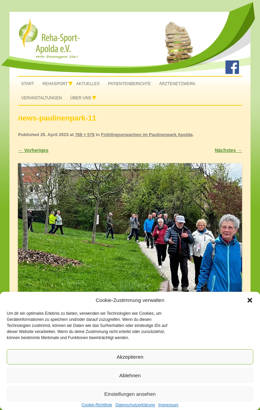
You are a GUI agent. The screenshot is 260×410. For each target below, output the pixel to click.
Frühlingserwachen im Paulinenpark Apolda (146, 134)
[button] (249, 300)
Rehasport (55, 83)
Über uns (80, 98)
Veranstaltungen (41, 98)
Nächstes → (228, 150)
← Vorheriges (33, 150)
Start (27, 83)
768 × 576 (84, 134)
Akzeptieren (129, 357)
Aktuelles (88, 83)
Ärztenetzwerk (177, 83)
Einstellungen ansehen (130, 394)
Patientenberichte (129, 83)
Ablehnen (129, 375)
